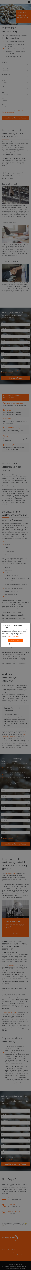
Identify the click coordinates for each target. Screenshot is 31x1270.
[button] (15, 644)
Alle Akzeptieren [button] (15, 640)
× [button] (28, 625)
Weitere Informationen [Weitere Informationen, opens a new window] (14, 636)
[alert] (15, 635)
